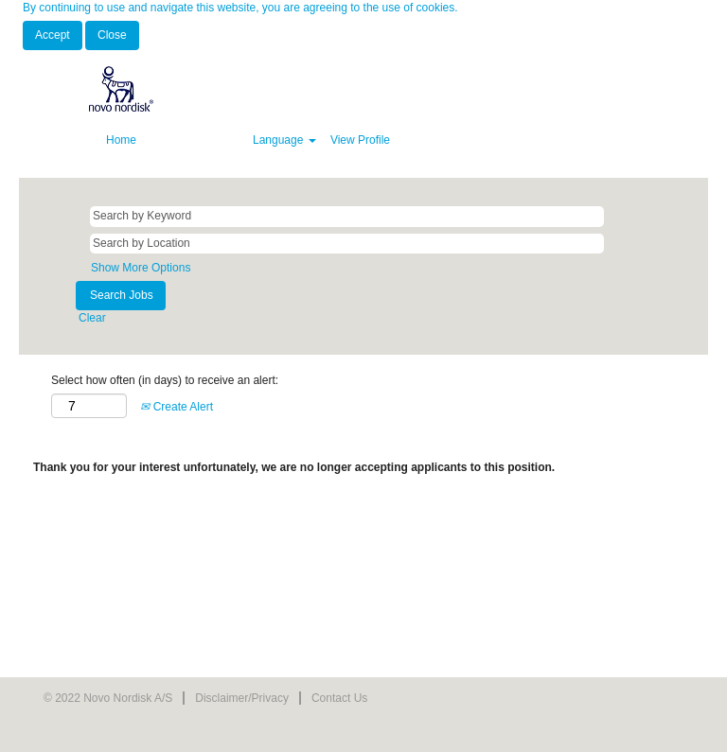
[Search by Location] (347, 244)
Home (121, 140)
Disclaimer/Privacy (242, 698)
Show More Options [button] (140, 267)
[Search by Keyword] (347, 216)
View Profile (360, 140)
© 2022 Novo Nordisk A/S (108, 698)
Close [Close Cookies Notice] (112, 35)
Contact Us (339, 698)
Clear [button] (92, 317)
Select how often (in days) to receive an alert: (164, 380)
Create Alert (176, 406)
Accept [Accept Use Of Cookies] (52, 35)
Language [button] (284, 140)
